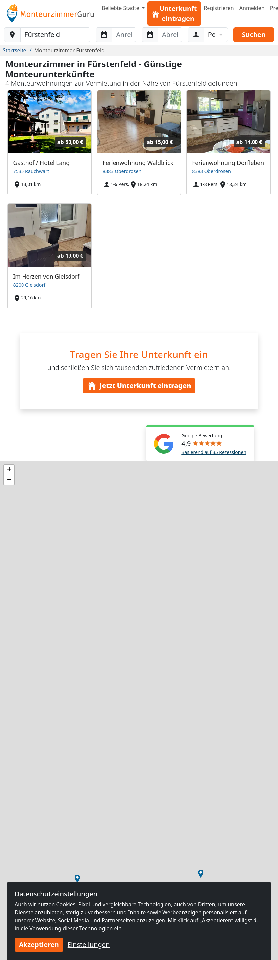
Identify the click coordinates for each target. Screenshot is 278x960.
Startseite (14, 50)
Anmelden (252, 8)
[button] (200, 874)
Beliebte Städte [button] (121, 8)
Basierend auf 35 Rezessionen (213, 452)
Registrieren (219, 8)
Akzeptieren (39, 944)
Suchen (253, 34)
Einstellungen (89, 944)
